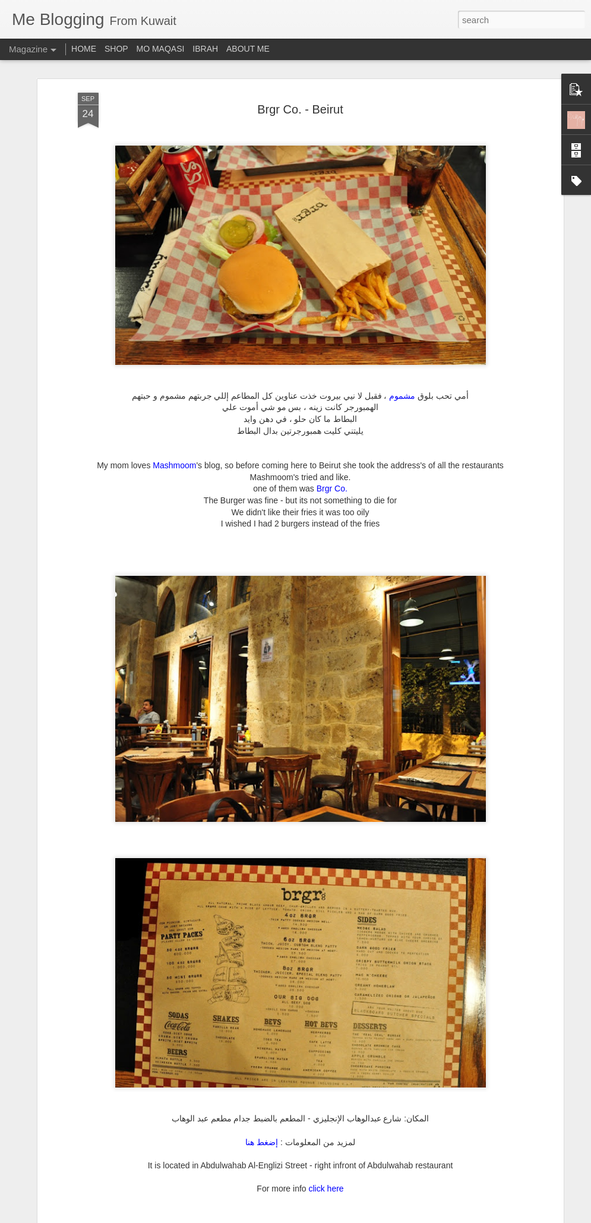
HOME (83, 48)
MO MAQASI (161, 48)
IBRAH (205, 48)
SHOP (116, 48)
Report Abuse (367, 1216)
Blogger (333, 1216)
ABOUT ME (248, 48)
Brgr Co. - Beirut (300, 104)
